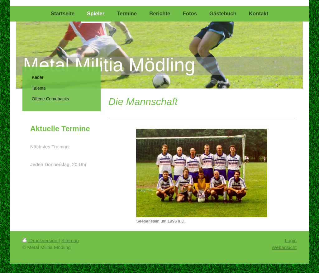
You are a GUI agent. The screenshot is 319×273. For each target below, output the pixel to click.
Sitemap (70, 240)
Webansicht (284, 247)
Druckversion (40, 240)
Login (291, 240)
